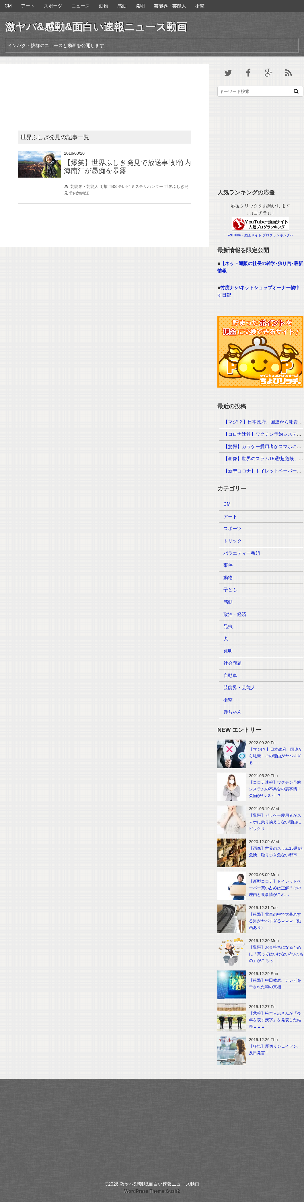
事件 (228, 565)
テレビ (124, 186)
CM (8, 5)
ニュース (80, 5)
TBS (113, 186)
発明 (140, 5)
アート (28, 5)
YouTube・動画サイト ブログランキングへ (260, 235)
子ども (230, 589)
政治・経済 (234, 614)
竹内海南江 (79, 193)
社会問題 (232, 663)
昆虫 (228, 626)
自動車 (230, 675)
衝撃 (199, 5)
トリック (232, 540)
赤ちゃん (232, 711)
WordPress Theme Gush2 (152, 1191)
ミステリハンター (147, 186)
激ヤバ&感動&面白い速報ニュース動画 (96, 27)
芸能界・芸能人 (170, 5)
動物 (103, 5)
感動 (121, 5)
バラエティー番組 (241, 553)
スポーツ (53, 5)
